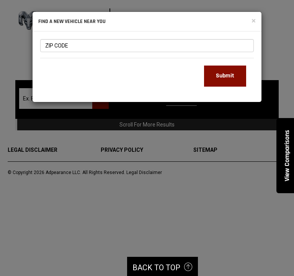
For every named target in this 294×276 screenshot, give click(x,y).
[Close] (254, 21)
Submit (225, 76)
